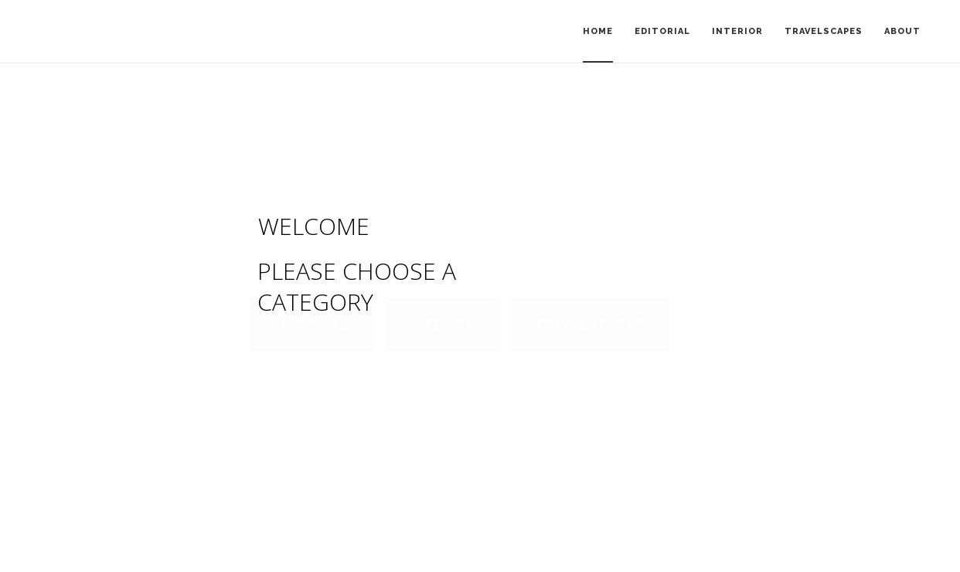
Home (598, 31)
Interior (737, 31)
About (902, 31)
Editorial (662, 31)
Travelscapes (824, 31)
